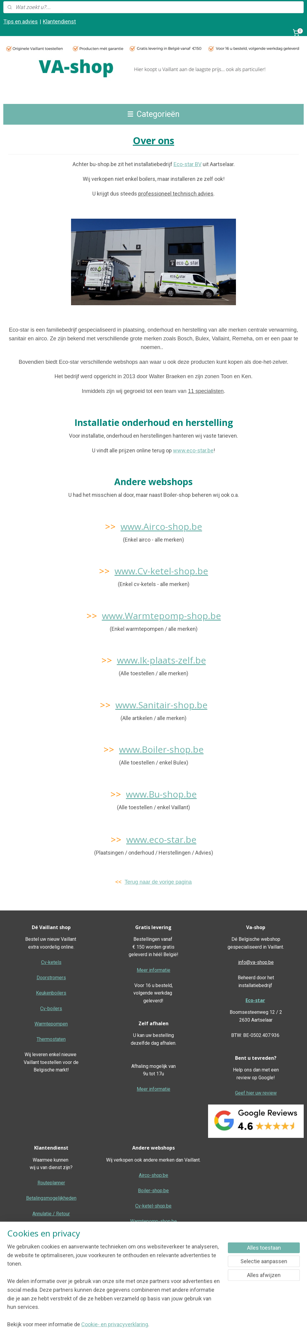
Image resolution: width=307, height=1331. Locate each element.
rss (161, 1320)
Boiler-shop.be (153, 1190)
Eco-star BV (187, 164)
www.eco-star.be (193, 450)
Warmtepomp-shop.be (153, 1221)
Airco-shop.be (153, 1175)
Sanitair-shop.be (153, 1236)
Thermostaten (51, 1039)
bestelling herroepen (184, 1320)
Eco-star (255, 1000)
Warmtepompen (51, 1024)
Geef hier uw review (256, 1093)
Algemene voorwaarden (153, 1283)
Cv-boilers (51, 1008)
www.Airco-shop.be (161, 526)
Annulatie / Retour (51, 1214)
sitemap (150, 1320)
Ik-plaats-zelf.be (153, 1252)
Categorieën (154, 114)
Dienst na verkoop (51, 1229)
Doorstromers (51, 977)
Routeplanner (51, 1183)
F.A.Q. (51, 1275)
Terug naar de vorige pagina (158, 882)
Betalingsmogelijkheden (51, 1198)
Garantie (51, 1244)
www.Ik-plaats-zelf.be (161, 660)
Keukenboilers (51, 993)
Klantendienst (59, 21)
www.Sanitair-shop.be (161, 705)
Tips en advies (20, 21)
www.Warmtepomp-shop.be (161, 615)
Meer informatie (153, 970)
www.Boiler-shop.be (161, 749)
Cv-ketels (51, 962)
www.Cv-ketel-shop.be (161, 571)
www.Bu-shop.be (161, 794)
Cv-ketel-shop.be (153, 1206)
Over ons (51, 1260)
